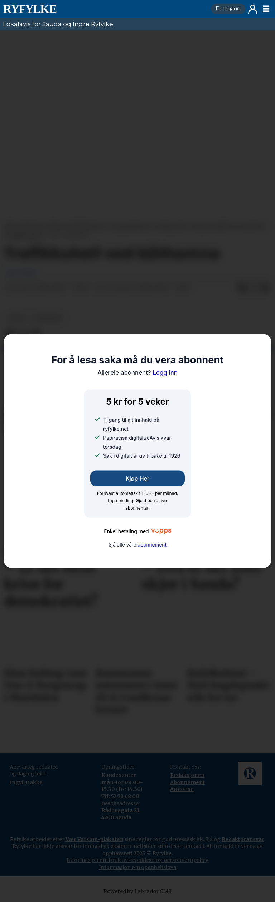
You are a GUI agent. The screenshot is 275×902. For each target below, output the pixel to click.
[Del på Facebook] (242, 288)
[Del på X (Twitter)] (253, 288)
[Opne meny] (266, 9)
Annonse (182, 789)
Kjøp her (137, 478)
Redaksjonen (187, 775)
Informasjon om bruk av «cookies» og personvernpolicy (137, 860)
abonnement (152, 544)
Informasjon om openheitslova (137, 867)
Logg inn (252, 9)
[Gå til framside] (104, 9)
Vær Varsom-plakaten (95, 839)
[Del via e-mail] (265, 288)
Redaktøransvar (243, 839)
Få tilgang (228, 8)
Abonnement (187, 782)
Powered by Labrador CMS (137, 891)
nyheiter (48, 318)
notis (16, 318)
